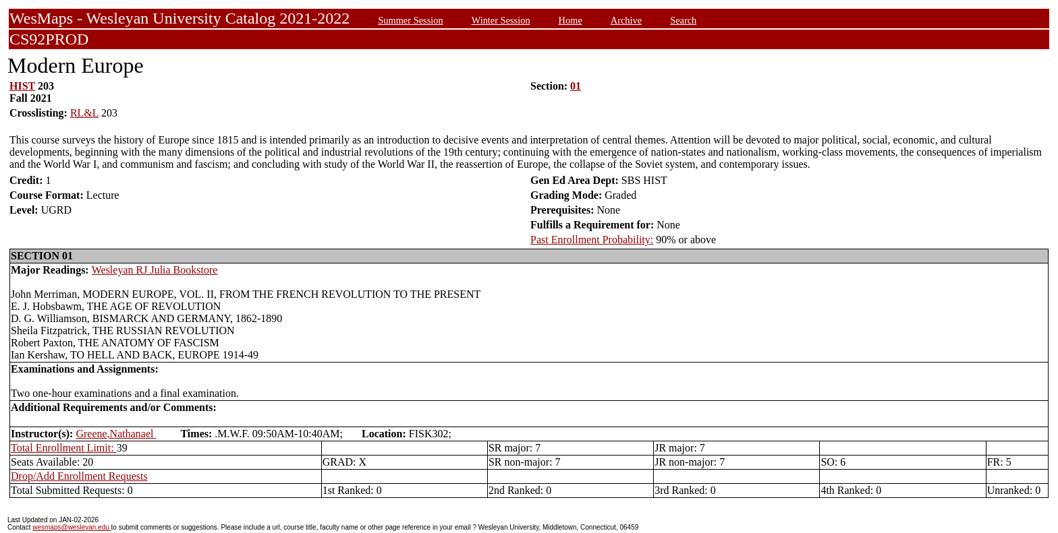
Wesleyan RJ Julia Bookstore (155, 270)
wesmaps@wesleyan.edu (71, 527)
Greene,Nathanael (116, 433)
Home (570, 20)
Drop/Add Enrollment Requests (79, 476)
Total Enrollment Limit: (64, 447)
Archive (626, 20)
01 (575, 86)
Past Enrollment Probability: (591, 239)
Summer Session (410, 20)
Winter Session (501, 20)
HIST (22, 86)
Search (683, 20)
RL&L (84, 113)
